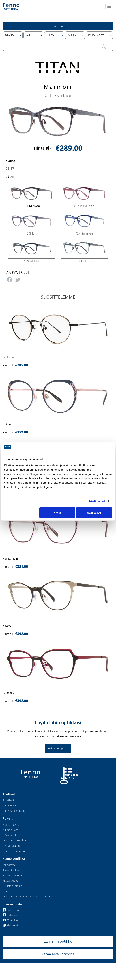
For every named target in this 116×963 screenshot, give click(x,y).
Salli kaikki (94, 512)
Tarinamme (9, 865)
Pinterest (10, 925)
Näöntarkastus (11, 824)
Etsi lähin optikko (58, 748)
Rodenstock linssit (14, 810)
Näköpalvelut (10, 835)
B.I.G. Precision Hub (14, 851)
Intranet (7, 891)
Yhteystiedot (10, 880)
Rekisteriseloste (12, 886)
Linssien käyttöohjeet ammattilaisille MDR (28, 896)
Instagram (11, 915)
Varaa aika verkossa (58, 954)
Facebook (11, 910)
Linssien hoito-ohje (14, 840)
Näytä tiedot (97, 501)
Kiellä (57, 512)
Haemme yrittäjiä (13, 875)
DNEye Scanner (12, 845)
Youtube (10, 920)
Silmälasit (8, 800)
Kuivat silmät (10, 830)
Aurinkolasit (10, 805)
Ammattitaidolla (12, 870)
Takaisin (58, 26)
